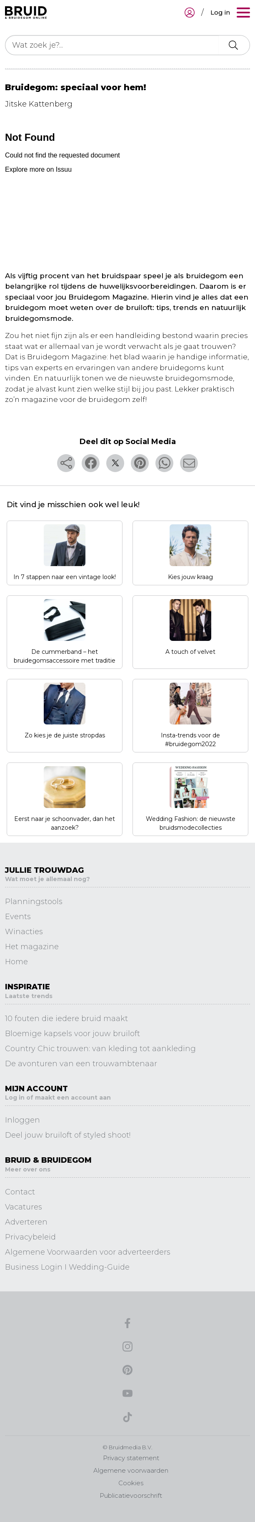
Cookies (130, 1483)
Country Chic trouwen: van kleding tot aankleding (100, 1048)
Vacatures (23, 1207)
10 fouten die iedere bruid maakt (66, 1018)
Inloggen (22, 1120)
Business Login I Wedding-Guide (67, 1267)
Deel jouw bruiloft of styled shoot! (67, 1135)
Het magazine (32, 946)
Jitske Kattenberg (38, 104)
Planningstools (33, 901)
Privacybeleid (30, 1237)
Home (16, 961)
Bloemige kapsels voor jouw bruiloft (72, 1033)
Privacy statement (131, 1458)
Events (18, 916)
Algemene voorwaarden (130, 1470)
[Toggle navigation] (243, 13)
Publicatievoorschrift (131, 1495)
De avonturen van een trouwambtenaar (81, 1063)
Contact (20, 1192)
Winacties (24, 931)
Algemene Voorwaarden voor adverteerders (87, 1252)
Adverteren (26, 1222)
